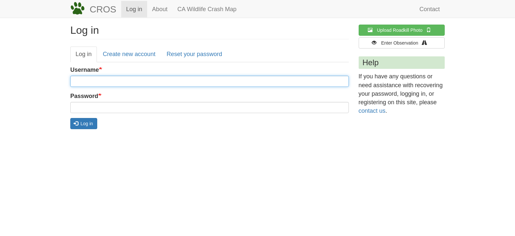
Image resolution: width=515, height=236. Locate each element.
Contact (429, 9)
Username (84, 70)
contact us (372, 111)
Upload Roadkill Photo (402, 30)
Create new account (129, 54)
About (160, 9)
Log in (134, 9)
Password (84, 96)
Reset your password (194, 54)
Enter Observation (401, 43)
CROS (103, 9)
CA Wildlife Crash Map (206, 9)
